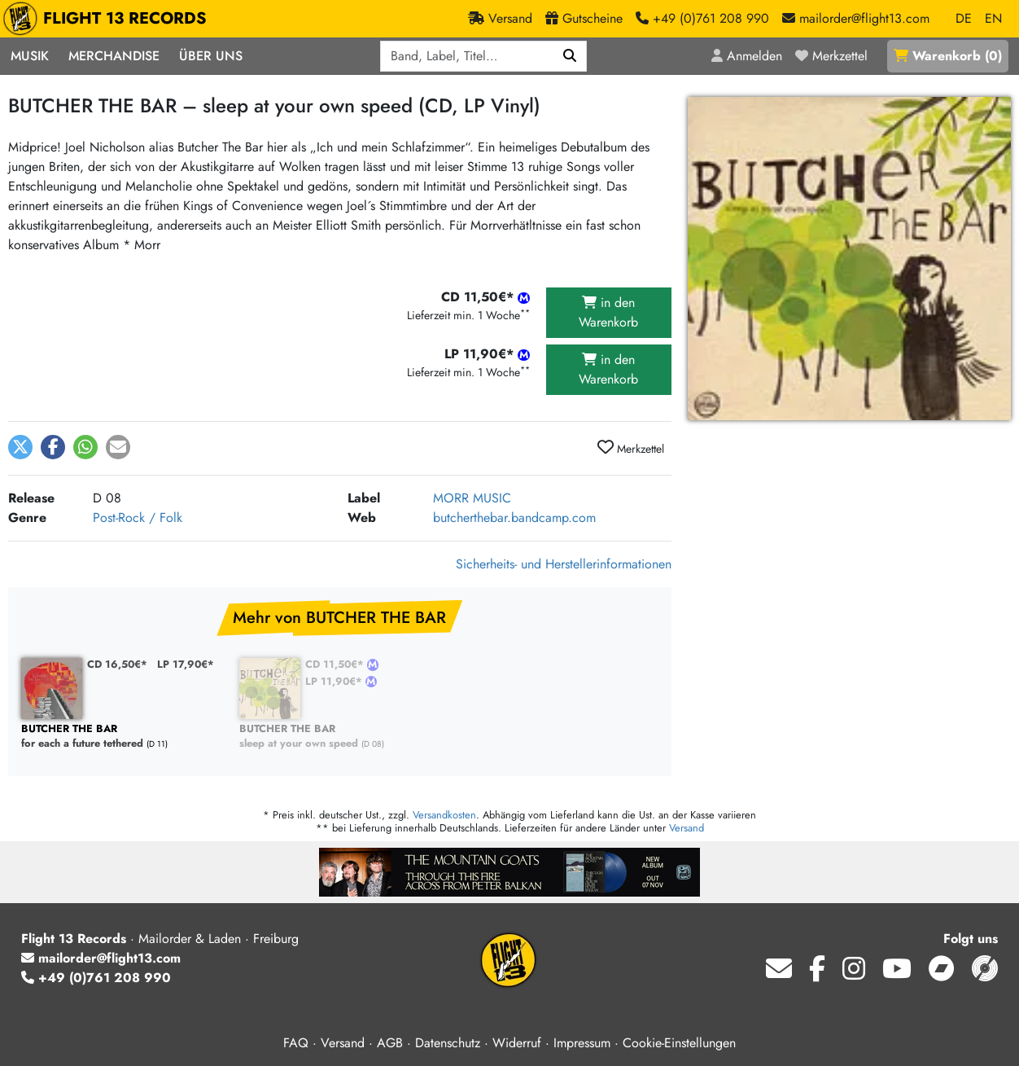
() (948, 55)
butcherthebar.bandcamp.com (514, 517)
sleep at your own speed (340, 736)
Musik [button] (30, 55)
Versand (686, 828)
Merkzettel (630, 448)
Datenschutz (447, 1042)
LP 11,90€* (335, 681)
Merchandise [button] (114, 55)
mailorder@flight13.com (101, 958)
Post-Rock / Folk (137, 517)
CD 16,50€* (117, 664)
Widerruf (516, 1042)
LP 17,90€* (185, 664)
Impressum (581, 1042)
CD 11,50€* (336, 664)
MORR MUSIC (472, 498)
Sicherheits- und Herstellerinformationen (563, 564)
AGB (390, 1042)
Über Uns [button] (211, 55)
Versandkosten (444, 815)
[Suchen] (570, 56)
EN (993, 18)
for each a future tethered (122, 736)
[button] (20, 447)
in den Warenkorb (608, 312)
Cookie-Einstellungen (679, 1042)
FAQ (295, 1042)
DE (964, 18)
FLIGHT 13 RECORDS (109, 18)
